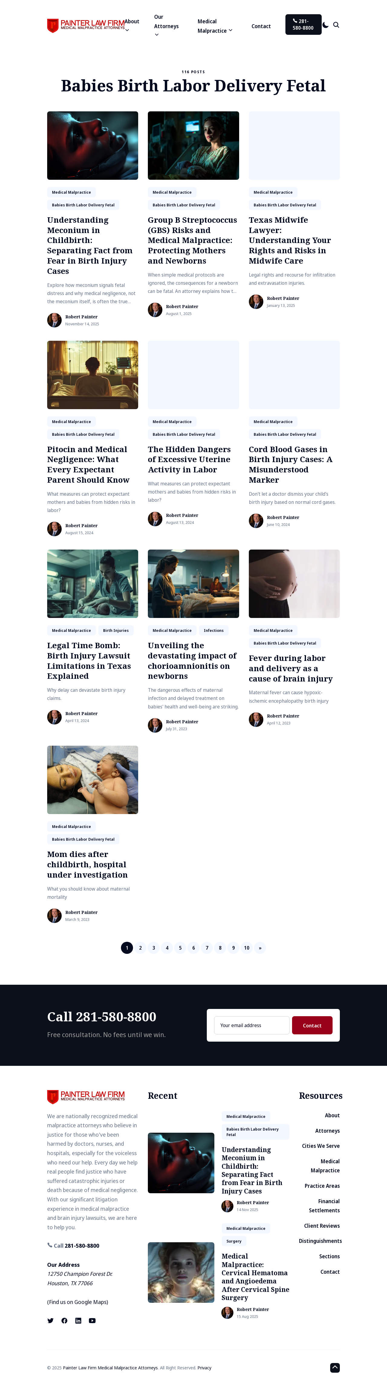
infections (214, 630)
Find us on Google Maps (77, 1302)
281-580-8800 (303, 24)
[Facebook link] (64, 1320)
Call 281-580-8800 (101, 1016)
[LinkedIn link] (78, 1320)
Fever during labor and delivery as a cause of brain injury (291, 668)
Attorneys (327, 1130)
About (332, 1115)
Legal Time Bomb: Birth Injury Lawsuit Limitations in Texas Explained (89, 660)
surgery (234, 1241)
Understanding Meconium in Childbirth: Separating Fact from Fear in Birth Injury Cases (90, 245)
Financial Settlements (324, 1206)
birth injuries (116, 630)
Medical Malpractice (325, 1166)
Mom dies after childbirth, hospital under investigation (87, 864)
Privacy (204, 1368)
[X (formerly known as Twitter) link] (51, 1320)
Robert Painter (81, 317)
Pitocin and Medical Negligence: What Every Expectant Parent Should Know (88, 464)
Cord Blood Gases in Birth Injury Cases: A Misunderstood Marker (291, 464)
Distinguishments (320, 1240)
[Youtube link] (92, 1320)
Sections (329, 1256)
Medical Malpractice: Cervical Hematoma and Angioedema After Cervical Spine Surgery (255, 1277)
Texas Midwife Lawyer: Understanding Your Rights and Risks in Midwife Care (290, 240)
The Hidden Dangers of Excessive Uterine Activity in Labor (189, 459)
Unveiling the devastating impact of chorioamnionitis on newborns (192, 660)
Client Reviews (322, 1225)
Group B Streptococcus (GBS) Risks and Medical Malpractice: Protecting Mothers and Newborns (192, 240)
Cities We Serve (321, 1145)
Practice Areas (322, 1185)
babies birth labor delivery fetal (83, 205)
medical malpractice (71, 192)
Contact (261, 26)
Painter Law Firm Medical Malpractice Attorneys (110, 1368)
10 (246, 947)
